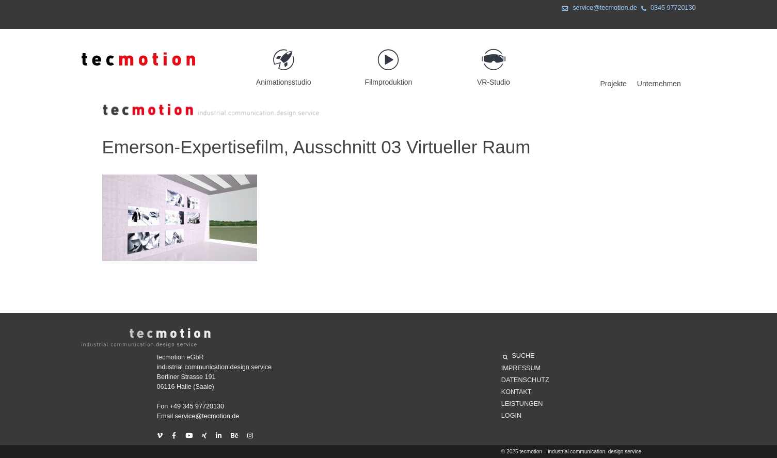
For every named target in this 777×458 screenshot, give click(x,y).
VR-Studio (493, 62)
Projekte (613, 84)
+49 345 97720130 (197, 406)
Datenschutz (525, 380)
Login (511, 415)
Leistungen (522, 403)
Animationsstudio (284, 62)
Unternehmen (659, 84)
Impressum (521, 368)
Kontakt (516, 392)
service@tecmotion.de (597, 9)
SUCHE (518, 357)
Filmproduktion (388, 62)
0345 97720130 (666, 9)
